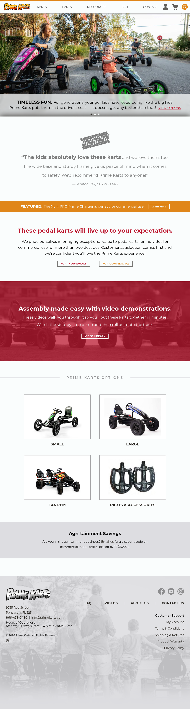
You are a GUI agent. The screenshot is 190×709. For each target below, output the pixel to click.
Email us (107, 541)
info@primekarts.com (47, 617)
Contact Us (173, 603)
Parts (67, 7)
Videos (111, 603)
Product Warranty (171, 641)
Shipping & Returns (169, 635)
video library (95, 336)
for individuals (73, 263)
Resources (96, 7)
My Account (175, 622)
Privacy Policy (174, 648)
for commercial (116, 263)
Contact (150, 7)
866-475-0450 (16, 617)
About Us (140, 603)
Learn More (158, 206)
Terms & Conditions (169, 628)
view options (169, 108)
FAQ (125, 7)
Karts (42, 7)
